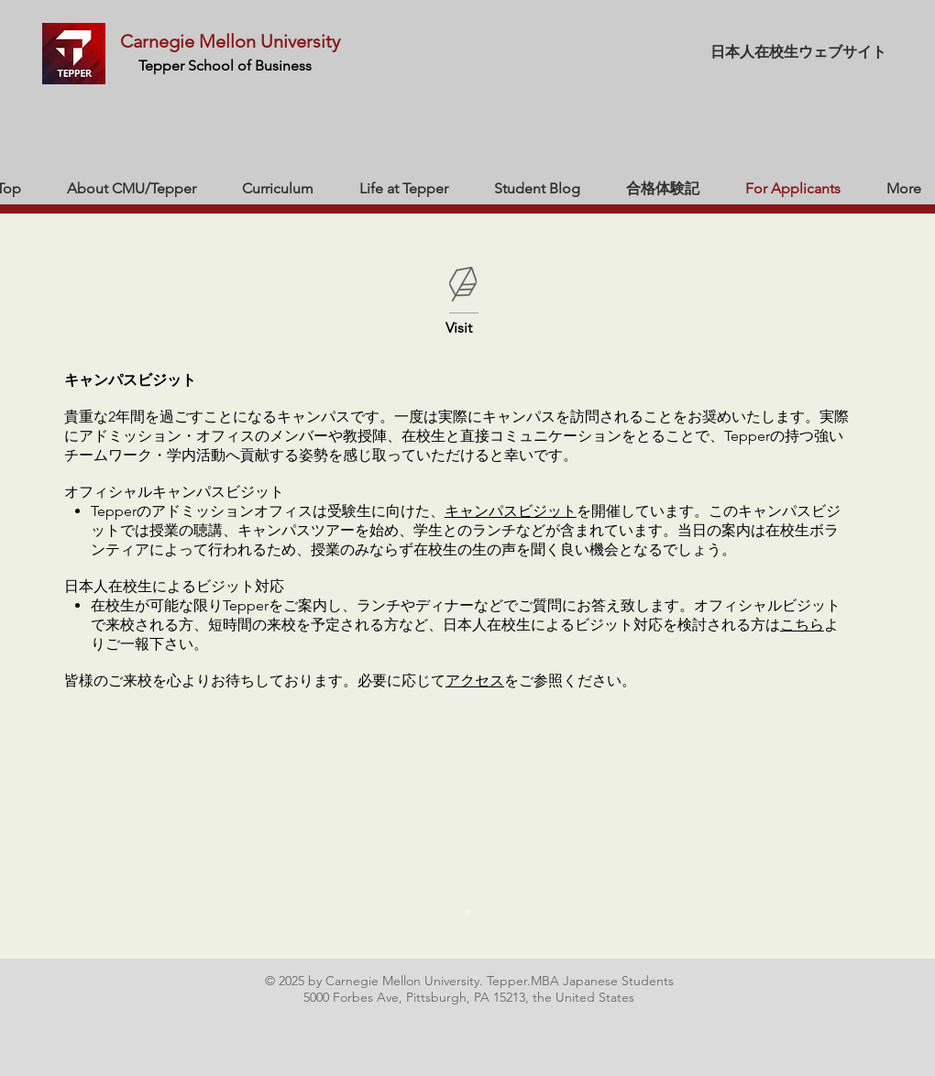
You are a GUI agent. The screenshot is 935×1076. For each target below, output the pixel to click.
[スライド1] (467, 913)
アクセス (475, 680)
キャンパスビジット (511, 511)
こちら (802, 624)
